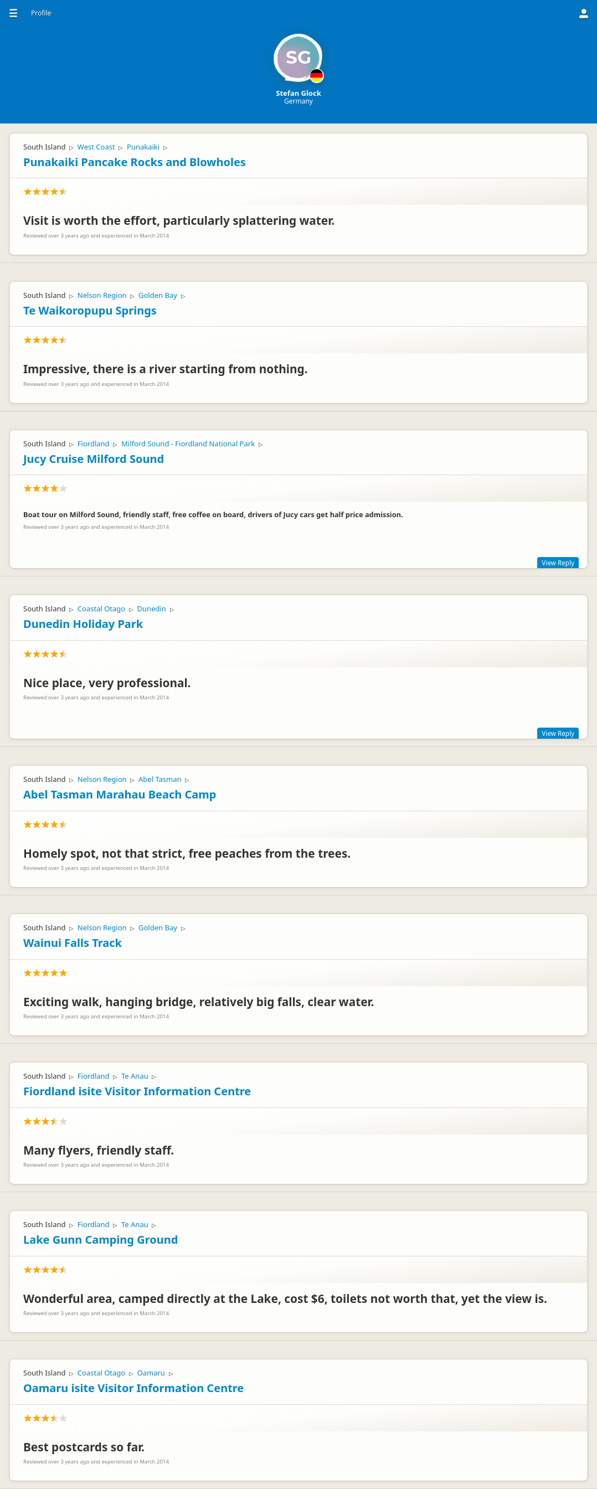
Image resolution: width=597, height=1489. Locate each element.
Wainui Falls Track (72, 942)
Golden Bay (157, 295)
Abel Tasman (160, 779)
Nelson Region (102, 295)
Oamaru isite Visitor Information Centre (133, 1387)
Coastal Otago (101, 609)
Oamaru (151, 1373)
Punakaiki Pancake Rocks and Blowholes (134, 161)
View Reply (558, 562)
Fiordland (94, 444)
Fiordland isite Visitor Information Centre (137, 1091)
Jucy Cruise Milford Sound (93, 458)
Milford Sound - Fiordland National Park (188, 444)
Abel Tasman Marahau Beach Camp (119, 794)
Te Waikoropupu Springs (90, 310)
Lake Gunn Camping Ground (100, 1239)
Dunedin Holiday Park (83, 623)
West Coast (96, 147)
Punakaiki (143, 147)
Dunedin (151, 609)
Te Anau (134, 1076)
